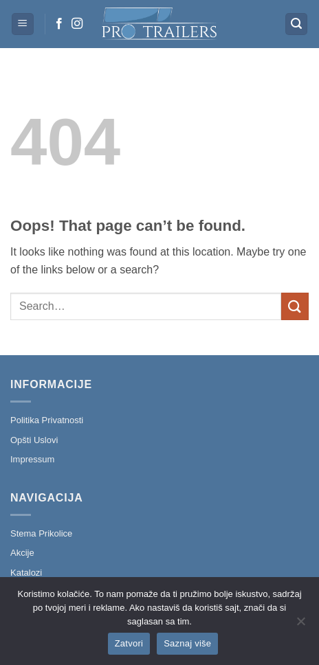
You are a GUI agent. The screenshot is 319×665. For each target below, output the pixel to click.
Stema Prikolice (41, 533)
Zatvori (129, 643)
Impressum (32, 459)
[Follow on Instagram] (77, 24)
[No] (300, 625)
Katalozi (26, 572)
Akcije (22, 553)
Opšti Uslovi (34, 440)
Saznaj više (187, 643)
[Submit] (295, 306)
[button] (23, 24)
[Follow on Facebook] (59, 24)
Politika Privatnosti (46, 420)
